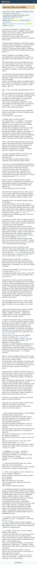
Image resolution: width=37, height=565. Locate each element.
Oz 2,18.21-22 (20, 176)
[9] (21, 408)
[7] (3, 306)
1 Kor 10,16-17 (21, 24)
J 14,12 (12, 105)
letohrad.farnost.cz (15, 13)
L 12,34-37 (22, 237)
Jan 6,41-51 (14, 20)
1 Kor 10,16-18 (23, 337)
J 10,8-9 (15, 67)
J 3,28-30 (24, 212)
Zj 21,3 (12, 333)
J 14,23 (7, 333)
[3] (3, 60)
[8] (33, 371)
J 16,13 (25, 256)
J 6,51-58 (28, 24)
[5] (3, 91)
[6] (3, 97)
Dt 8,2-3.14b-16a (11, 24)
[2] (32, 57)
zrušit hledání (7, 22)
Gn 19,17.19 (8, 520)
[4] (12, 86)
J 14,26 (17, 252)
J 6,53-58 (21, 442)
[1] (8, 52)
